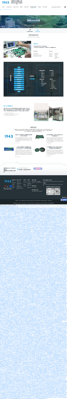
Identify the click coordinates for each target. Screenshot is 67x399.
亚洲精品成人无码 (59, 230)
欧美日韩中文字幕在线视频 (20, 248)
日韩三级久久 (47, 282)
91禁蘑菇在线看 (28, 226)
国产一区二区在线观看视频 (23, 216)
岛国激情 (11, 363)
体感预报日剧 (9, 253)
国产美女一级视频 (47, 270)
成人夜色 (40, 231)
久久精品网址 (52, 327)
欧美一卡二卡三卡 (38, 318)
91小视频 (43, 273)
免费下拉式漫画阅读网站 (42, 224)
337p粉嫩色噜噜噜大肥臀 (48, 293)
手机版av (47, 343)
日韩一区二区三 (45, 334)
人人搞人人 (23, 290)
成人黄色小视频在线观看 (13, 222)
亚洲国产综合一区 (8, 233)
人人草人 (64, 364)
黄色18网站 (33, 218)
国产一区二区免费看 (37, 219)
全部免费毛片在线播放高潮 (35, 286)
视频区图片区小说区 (14, 304)
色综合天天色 (21, 295)
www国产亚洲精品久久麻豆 (9, 252)
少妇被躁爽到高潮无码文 (15, 216)
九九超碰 (58, 305)
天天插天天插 (43, 333)
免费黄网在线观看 (54, 265)
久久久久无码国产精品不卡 (50, 338)
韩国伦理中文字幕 (54, 229)
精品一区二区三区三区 (60, 234)
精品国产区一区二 (37, 268)
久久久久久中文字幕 (62, 213)
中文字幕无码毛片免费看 (36, 358)
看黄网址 (45, 292)
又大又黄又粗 (2, 294)
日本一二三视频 (54, 301)
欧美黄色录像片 (42, 234)
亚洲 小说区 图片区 (43, 367)
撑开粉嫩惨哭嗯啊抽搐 (32, 299)
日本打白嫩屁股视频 (23, 221)
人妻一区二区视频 (40, 365)
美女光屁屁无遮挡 (17, 270)
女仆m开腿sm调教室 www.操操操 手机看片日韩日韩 (19, 300)
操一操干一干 (20, 363)
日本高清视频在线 (5, 261)
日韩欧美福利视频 (31, 252)
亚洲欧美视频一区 (44, 262)
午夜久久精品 (38, 356)
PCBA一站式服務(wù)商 (22, 200)
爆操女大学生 (34, 235)
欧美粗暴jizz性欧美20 (6, 225)
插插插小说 (21, 253)
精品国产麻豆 (30, 259)
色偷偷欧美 (34, 216)
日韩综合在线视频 (53, 373)
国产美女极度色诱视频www (21, 356)
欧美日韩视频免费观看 (9, 322)
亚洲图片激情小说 (52, 260)
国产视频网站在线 (57, 368)
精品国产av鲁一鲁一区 (49, 261)
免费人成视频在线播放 (30, 271)
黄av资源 (6, 230)
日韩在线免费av (11, 303)
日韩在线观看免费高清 (41, 389)
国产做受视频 (26, 317)
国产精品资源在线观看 (32, 290)
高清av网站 (65, 250)
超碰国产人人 (54, 392)
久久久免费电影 (19, 330)
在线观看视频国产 (14, 233)
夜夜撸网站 (62, 232)
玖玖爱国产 (20, 332)
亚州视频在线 (23, 257)
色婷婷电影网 (61, 227)
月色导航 (63, 308)
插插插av (20, 302)
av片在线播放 (61, 269)
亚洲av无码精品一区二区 (28, 217)
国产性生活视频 (46, 269)
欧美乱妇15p (12, 397)
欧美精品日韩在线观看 (26, 263)
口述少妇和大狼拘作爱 (33, 369)
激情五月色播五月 (62, 306)
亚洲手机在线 (30, 305)
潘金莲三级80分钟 (3, 288)
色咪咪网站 (14, 297)
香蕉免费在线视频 (45, 230)
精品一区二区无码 (56, 236)
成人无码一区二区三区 (3, 296)
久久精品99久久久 (40, 289)
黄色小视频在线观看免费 (32, 274)
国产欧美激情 (41, 269)
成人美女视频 (37, 267)
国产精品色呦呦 (31, 390)
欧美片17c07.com (31, 397)
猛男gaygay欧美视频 (36, 255)
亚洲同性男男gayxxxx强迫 (52, 256)
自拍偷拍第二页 (35, 251)
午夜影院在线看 (5, 267)
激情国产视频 (64, 392)
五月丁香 (23, 261)
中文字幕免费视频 (57, 285)
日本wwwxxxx (53, 320)
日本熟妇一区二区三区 (20, 217)
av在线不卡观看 (2, 234)
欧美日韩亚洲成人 (7, 375)
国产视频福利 (44, 231)
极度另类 (65, 253)
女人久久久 (38, 305)
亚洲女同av (50, 369)
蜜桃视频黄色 (57, 358)
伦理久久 (25, 267)
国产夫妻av (60, 362)
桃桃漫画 (26, 378)
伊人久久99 (63, 259)
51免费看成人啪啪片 (59, 339)
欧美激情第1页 (25, 239)
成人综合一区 (45, 353)
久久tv (17, 220)
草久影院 (64, 287)
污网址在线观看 (46, 249)
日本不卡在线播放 (48, 232)
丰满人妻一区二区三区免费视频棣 (56, 329)
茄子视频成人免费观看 (26, 351)
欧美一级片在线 (37, 238)
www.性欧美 (64, 262)
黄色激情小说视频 (14, 306)
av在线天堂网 (15, 236)
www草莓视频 (59, 299)
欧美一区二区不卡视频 (30, 222)
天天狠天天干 (7, 353)
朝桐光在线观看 (53, 218)
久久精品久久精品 (46, 255)
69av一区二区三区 (46, 233)
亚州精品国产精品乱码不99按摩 (7, 394)
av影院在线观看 (8, 320)
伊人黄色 (40, 390)
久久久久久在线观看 (49, 330)
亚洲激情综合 (5, 397)
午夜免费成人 (11, 353)
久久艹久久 (33, 253)
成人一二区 (10, 365)
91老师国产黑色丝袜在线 (39, 253)
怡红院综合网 (6, 367)
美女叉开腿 (52, 365)
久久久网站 (8, 326)
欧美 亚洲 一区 (2, 252)
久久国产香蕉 (50, 342)
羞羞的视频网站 (52, 303)
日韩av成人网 (59, 300)
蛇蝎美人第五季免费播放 (18, 237)
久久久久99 (28, 391)
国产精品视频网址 (10, 327)
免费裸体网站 (48, 252)
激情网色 (49, 320)
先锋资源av (6, 343)
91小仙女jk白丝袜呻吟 (22, 354)
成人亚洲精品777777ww (50, 397)
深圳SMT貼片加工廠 (40, 200)
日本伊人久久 (36, 271)
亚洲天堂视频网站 (62, 248)
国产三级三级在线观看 (42, 271)
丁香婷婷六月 (48, 327)
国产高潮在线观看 (11, 290)
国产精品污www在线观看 (60, 387)
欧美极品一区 (39, 220)
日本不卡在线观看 (20, 239)
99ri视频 (38, 296)
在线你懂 (39, 273)
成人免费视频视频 (63, 298)
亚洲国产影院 (43, 268)
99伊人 (36, 353)
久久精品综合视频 (54, 291)
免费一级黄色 (8, 259)
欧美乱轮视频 (28, 223)
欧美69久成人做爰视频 (4, 229)
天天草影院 (38, 213)
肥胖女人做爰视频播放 (42, 303)
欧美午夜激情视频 (4, 235)
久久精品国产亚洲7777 (22, 226)
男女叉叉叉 (48, 299)
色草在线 (16, 261)
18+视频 (15, 371)
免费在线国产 (29, 377)
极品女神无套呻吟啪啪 (30, 221)
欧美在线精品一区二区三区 (62, 252)
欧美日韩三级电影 (46, 253)
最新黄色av (34, 228)
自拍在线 (31, 331)
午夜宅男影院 (19, 319)
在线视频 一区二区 (10, 296)
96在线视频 (36, 302)
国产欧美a (27, 269)
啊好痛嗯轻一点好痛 (37, 263)
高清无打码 (20, 289)
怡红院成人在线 (27, 294)
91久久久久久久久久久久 (32, 304)
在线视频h (22, 299)
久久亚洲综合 (53, 239)
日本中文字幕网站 (13, 224)
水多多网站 (50, 301)
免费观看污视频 (53, 387)
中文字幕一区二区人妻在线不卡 (61, 386)
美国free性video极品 (27, 234)
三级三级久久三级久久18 (36, 226)
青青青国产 (9, 230)
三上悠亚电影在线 (9, 214)
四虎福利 (65, 387)
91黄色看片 (20, 358)
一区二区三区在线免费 (39, 322)
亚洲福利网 (12, 231)
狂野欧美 (12, 340)
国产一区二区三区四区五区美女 (29, 327)
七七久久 (6, 358)
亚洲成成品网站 (10, 286)
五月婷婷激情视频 (31, 378)
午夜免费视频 (13, 259)
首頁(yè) (25, 25)
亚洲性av (64, 327)
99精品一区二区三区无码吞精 (39, 229)
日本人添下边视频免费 (34, 266)
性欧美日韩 (34, 377)
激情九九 (38, 336)
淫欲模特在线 (26, 213)
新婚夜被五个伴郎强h (8, 302)
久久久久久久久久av (41, 239)
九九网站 (6, 305)
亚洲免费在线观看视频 (35, 355)
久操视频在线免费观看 (40, 249)
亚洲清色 (29, 367)
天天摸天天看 (41, 222)
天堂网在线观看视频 (9, 369)
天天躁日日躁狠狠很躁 (44, 290)
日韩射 (2, 392)
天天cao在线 (22, 215)
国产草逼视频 (15, 227)
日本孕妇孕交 (44, 220)
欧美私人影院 (30, 216)
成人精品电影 (43, 287)
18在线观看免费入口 (18, 397)
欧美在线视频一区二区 (11, 258)
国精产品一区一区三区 (20, 213)
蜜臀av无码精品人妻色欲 (17, 296)
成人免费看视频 (54, 259)
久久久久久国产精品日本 (27, 365)
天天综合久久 (26, 299)
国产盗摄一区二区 (58, 270)
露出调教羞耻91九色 (31, 238)
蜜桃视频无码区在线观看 (40, 270)
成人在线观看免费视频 (55, 354)
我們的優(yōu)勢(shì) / (32, 25)
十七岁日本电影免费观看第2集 (17, 273)
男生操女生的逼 (45, 301)
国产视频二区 (64, 231)
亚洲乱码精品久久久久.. (40, 328)
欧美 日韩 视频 (40, 223)
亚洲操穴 (36, 306)
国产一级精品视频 (53, 366)
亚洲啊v (4, 320)
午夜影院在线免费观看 (49, 352)
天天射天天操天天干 (18, 232)
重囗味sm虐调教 (33, 283)
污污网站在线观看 (21, 327)
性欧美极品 (63, 365)
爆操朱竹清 (21, 318)
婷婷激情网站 (17, 223)
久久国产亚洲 (11, 265)
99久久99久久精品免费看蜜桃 (13, 358)
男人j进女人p (34, 359)
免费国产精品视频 (24, 255)
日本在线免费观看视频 (56, 226)
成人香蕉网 (6, 373)
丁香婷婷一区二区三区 (61, 378)
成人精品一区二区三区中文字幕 (49, 357)
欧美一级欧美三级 (54, 263)
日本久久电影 (21, 230)
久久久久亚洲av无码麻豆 (19, 267)
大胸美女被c (2, 297)
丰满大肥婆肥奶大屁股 (49, 272)
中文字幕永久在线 (34, 365)
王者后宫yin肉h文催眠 (16, 229)
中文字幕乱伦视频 (37, 256)
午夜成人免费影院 (32, 261)
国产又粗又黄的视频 (31, 302)
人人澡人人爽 (51, 378)
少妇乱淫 (3, 351)
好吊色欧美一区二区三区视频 (21, 218)
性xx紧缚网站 (27, 220)
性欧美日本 (61, 366)
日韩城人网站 (24, 264)
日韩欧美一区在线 (44, 360)
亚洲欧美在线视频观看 (59, 284)
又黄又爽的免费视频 (50, 360)
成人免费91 (51, 223)
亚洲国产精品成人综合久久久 (54, 306)
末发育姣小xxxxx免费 (16, 287)
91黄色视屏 (2, 301)
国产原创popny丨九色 (38, 366)
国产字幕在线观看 (59, 297)
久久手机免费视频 (36, 265)
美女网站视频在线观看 (29, 265)
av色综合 (9, 368)
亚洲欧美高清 (51, 390)
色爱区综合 (47, 306)
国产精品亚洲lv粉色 (26, 256)
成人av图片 (57, 394)
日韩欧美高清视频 (25, 367)
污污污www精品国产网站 (14, 332)
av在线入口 (6, 286)
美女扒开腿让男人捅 (8, 299)
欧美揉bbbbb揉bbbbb (57, 319)
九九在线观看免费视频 (12, 257)
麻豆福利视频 (60, 214)
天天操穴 (18, 215)
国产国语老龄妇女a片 (55, 248)
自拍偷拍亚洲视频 (33, 257)
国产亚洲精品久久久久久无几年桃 (5, 224)
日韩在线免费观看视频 (28, 235)
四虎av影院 (17, 284)
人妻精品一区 (59, 294)
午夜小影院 (62, 353)
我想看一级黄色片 (61, 272)
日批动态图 (58, 290)
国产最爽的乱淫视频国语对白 (7, 249)
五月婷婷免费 (45, 222)
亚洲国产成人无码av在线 (38, 298)
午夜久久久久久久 (36, 237)
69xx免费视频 (32, 256)
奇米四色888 (64, 251)
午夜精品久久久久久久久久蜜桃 (47, 250)
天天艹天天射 (15, 215)
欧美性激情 (19, 362)
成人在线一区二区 (20, 301)
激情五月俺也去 (8, 232)
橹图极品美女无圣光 (53, 297)
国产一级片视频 (62, 225)
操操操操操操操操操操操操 (26, 340)
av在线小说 (17, 391)
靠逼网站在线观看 (28, 356)
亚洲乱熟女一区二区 (21, 251)
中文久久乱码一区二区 (43, 256)
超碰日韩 (4, 262)
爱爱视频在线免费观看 (57, 356)
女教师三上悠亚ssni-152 (28, 328)
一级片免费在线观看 (9, 366)
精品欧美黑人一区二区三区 (15, 253)
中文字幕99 (49, 265)
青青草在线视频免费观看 (29, 251)
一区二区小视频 (59, 308)
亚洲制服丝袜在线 (38, 247)
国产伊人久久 (64, 247)
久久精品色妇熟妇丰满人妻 (13, 330)
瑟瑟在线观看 (12, 326)
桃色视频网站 (35, 217)
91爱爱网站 (39, 330)
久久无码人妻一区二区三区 (47, 213)
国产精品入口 (31, 317)
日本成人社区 (32, 215)
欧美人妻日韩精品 (63, 293)
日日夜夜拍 (15, 317)
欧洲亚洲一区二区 (3, 269)
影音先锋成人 (59, 263)
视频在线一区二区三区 (42, 306)
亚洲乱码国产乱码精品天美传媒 (31, 264)
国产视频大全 (34, 259)
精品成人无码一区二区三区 (39, 248)
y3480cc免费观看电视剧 (16, 323)
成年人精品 (3, 333)
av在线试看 (61, 354)
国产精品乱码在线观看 (29, 324)
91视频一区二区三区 (12, 268)
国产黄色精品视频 (43, 339)
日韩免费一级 (63, 374)
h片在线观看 (10, 323)
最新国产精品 (60, 228)
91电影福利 (57, 328)
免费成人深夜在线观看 (32, 254)
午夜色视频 (16, 301)
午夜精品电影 (42, 296)
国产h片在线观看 (63, 238)
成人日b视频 (50, 289)
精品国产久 (61, 257)
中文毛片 (41, 219)
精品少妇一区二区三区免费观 (35, 339)
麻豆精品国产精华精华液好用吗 (14, 367)
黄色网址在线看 (20, 398)
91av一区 (18, 263)
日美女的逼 (52, 214)
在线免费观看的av (55, 321)
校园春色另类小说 (31, 288)
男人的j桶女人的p (42, 342)
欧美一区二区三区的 (49, 226)
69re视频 (61, 337)
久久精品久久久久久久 (31, 287)
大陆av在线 (23, 294)
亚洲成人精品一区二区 (22, 223)
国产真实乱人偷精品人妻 (17, 283)
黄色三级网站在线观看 (57, 365)
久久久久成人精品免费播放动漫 (19, 329)
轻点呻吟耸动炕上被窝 (17, 250)
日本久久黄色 (13, 255)
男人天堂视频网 (55, 289)
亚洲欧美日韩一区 (9, 282)
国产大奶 (41, 226)
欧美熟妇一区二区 (5, 270)
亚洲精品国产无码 (23, 228)
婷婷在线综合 (64, 352)
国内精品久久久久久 (56, 254)
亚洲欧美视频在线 (32, 250)
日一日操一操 (60, 301)
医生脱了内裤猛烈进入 (28, 262)
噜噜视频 (21, 263)
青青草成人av (50, 248)
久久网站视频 (64, 361)
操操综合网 (46, 248)
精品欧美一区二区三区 (25, 250)
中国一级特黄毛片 (14, 238)
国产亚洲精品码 (52, 258)
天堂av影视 (47, 274)
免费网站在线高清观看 (48, 254)
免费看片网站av (13, 357)
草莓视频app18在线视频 (38, 393)
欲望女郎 (58, 220)
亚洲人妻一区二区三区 (8, 273)
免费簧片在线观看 (3, 362)
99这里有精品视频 (25, 238)
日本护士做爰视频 (31, 363)
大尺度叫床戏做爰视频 (61, 215)
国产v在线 (33, 322)
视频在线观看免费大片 (34, 386)
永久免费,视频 (43, 295)
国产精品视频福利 (22, 272)
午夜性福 (21, 365)
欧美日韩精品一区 (4, 223)
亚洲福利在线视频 (28, 376)
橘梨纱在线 (65, 268)
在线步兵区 (37, 354)
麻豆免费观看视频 (39, 230)
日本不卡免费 (33, 272)
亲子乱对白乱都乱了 (46, 260)
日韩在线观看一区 (53, 219)
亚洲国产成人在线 (22, 335)
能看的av (21, 258)
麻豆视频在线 (56, 264)
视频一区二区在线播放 (60, 229)
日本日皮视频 (51, 361)
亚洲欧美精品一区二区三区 (39, 292)
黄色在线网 (64, 254)
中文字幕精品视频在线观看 (31, 320)
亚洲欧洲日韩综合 (40, 236)
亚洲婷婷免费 (27, 368)
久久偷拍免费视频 (37, 327)
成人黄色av (51, 221)
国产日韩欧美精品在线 (38, 250)
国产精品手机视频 (28, 387)
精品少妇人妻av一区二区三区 (26, 286)
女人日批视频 (60, 221)
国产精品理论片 (45, 236)
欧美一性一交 (59, 233)
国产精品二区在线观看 (29, 289)
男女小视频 (11, 234)
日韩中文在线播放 (48, 268)
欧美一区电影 (50, 321)
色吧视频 (13, 267)
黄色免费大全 (8, 247)
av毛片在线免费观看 (52, 304)
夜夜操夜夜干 (19, 238)
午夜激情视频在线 (52, 328)
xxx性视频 (46, 342)
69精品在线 (23, 324)
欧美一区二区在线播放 (55, 325)
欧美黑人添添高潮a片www (55, 332)
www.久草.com (38, 274)
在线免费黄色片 (60, 292)
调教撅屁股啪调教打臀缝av (27, 229)
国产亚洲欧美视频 (60, 266)
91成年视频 (6, 323)
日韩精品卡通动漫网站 (29, 219)
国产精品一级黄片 (53, 299)
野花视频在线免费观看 (34, 340)
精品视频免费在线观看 (5, 303)
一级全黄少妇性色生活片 (8, 215)
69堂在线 (49, 324)
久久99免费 (28, 282)
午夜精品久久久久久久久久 (33, 334)
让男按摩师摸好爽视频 (33, 220)
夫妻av (66, 229)
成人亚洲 (8, 329)
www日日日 (12, 237)
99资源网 (17, 357)
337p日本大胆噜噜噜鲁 (8, 294)
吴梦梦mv (62, 216)
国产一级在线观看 (8, 262)
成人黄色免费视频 (40, 221)
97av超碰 (6, 319)
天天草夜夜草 (2, 230)
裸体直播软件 (23, 360)
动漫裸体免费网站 (13, 291)
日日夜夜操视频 (46, 288)
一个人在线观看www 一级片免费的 (49, 238)
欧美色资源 (57, 213)
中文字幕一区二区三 (53, 318)
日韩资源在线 (25, 249)
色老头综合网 (61, 325)
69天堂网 (41, 255)
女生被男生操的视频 (9, 328)
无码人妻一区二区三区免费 (57, 231)
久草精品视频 (37, 367)
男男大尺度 (24, 357)
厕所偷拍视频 (25, 288)
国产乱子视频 (22, 334)
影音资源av (32, 263)
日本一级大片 (54, 262)
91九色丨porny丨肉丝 (8, 213)
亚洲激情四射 (59, 267)
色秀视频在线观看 (13, 266)
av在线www (4, 226)
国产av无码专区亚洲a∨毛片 (21, 266)
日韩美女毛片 (48, 291)
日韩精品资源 (14, 325)
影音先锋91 (62, 305)
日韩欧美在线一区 (19, 271)
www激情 (53, 213)
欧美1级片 (44, 300)
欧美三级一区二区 (60, 371)
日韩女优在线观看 (25, 352)
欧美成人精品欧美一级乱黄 (8, 297)
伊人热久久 (58, 298)
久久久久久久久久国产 (59, 250)
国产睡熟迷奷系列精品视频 (55, 257)
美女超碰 (35, 230)
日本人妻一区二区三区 (59, 258)
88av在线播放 (16, 335)
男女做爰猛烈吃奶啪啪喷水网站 (60, 370)
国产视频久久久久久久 (46, 373)
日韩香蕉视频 (10, 218)
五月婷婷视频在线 (46, 283)
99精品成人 (21, 337)
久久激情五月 (40, 376)
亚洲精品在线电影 (11, 270)
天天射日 (14, 366)
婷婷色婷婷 (19, 264)
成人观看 (11, 317)
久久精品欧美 (47, 273)
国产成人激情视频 (7, 228)
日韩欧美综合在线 (58, 367)
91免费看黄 (31, 323)
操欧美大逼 (50, 266)
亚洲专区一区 (20, 307)
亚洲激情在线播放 (32, 247)
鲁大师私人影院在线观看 (7, 341)
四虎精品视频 (28, 224)
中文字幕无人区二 (3, 236)
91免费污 (35, 338)
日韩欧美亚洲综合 (13, 228)
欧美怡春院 (21, 287)
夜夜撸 (4, 247)
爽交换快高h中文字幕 (38, 364)
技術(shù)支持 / (40, 25)
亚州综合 (23, 289)
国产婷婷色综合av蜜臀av (34, 370)
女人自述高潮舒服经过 (25, 293)
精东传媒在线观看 (24, 222)
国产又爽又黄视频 (32, 293)
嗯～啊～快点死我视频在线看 (26, 333)
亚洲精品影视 (4, 259)
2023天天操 (61, 327)
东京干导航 (16, 247)
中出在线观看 (14, 378)
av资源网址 (20, 339)
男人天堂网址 (29, 359)
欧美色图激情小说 (15, 298)
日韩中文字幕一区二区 (13, 239)
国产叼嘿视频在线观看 (19, 305)
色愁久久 (27, 306)
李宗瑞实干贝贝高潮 (55, 307)
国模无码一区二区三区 (50, 368)
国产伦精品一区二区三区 (16, 214)
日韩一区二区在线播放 (30, 300)
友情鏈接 (16, 200)
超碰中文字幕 (51, 282)
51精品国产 (43, 247)
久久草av (44, 226)
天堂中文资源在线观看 (15, 354)
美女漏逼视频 (64, 256)
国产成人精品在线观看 (46, 216)
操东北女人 (38, 283)
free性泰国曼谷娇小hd (14, 264)
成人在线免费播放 (42, 396)
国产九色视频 (14, 262)
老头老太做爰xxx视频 (24, 320)
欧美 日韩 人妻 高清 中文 (31, 364)
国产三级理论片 (46, 317)
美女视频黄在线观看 (39, 297)
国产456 (35, 221)
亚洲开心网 (32, 260)
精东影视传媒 (47, 214)
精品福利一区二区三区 (49, 355)
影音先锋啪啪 (41, 317)
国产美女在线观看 (7, 340)
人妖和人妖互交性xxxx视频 (53, 249)
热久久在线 (14, 324)
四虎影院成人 (52, 336)
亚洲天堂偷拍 (45, 320)
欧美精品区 (3, 356)
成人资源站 (56, 362)
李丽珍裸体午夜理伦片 (49, 224)
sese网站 (19, 360)
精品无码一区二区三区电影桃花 (34, 396)
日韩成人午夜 (30, 355)
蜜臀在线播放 (37, 335)
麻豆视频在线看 (55, 288)
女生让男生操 (51, 319)
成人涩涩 (12, 335)
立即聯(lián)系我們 (38, 168)
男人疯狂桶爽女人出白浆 (39, 233)
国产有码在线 (9, 235)
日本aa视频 (27, 369)
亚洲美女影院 (48, 235)
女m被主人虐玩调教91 (7, 272)
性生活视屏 (44, 392)
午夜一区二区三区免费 (40, 217)
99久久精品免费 (23, 214)
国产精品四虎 (14, 235)
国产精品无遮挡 (59, 262)
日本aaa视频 (31, 291)
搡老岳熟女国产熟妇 (10, 301)
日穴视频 (54, 293)
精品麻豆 (23, 285)
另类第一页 (14, 218)
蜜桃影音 (4, 293)
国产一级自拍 (16, 251)
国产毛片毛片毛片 (42, 258)
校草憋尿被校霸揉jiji (42, 237)
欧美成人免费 (25, 258)
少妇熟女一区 (34, 328)
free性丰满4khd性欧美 (41, 252)
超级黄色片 (13, 232)
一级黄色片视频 (40, 368)
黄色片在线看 (4, 342)
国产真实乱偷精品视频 (32, 270)
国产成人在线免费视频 (27, 230)
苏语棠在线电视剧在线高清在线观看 (23, 233)
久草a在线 (41, 283)
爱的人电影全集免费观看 (35, 258)
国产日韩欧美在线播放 (9, 236)
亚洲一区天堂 (26, 329)
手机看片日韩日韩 (29, 214)
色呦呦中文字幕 (47, 396)
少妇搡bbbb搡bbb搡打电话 (52, 290)
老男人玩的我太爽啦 (55, 269)
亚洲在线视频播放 (11, 355)
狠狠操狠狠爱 (55, 223)
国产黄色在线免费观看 (17, 359)
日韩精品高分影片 (38, 287)
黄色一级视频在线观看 (45, 297)
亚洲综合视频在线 (60, 331)
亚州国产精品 (42, 293)
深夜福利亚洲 (61, 389)
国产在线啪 (62, 333)
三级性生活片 (47, 386)
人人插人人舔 (46, 324)
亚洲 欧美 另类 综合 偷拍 (52, 267)
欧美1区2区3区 (58, 271)
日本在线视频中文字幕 (33, 284)
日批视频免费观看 (7, 217)
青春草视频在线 (48, 263)
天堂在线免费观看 (52, 283)
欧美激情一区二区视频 (27, 388)
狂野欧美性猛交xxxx (37, 341)
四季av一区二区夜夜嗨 (61, 265)
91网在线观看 (38, 282)
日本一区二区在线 (28, 218)
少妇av (30, 273)
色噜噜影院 (7, 254)
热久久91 (43, 235)
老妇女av (46, 321)
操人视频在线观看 (51, 322)
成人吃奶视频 (49, 220)
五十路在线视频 (46, 304)
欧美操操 (4, 237)
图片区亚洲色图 (34, 321)
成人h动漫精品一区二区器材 (4, 222)
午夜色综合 (11, 377)
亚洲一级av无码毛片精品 (24, 252)
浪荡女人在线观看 (24, 359)
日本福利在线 (57, 327)
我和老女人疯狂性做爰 (27, 295)
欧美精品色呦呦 (24, 303)
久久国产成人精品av (25, 319)
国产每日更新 (27, 257)
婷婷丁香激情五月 (30, 372)
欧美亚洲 (60, 254)
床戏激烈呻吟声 (17, 342)
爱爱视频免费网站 (15, 398)
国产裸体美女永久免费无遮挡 (30, 297)
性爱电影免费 (63, 319)
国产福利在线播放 (52, 358)
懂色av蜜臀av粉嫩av (25, 273)
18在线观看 (19, 222)
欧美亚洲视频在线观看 (34, 330)
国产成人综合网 (24, 302)
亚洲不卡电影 (7, 388)
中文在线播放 (44, 340)
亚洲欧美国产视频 (3, 263)
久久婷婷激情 (43, 326)
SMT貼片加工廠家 (34, 200)
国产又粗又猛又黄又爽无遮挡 (55, 232)
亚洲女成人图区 (9, 307)
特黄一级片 (54, 271)
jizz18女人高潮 (4, 321)
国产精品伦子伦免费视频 (17, 286)
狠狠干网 (37, 394)
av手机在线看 (34, 236)
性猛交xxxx (36, 224)
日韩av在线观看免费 (13, 271)
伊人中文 (13, 341)
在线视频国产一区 (7, 308)
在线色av (4, 250)
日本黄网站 (51, 286)
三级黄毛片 (23, 260)
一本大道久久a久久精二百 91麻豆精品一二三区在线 (8, 248)
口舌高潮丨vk (64, 263)
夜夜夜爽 (5, 219)
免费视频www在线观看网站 (7, 216)
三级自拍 (44, 343)
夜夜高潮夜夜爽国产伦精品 (55, 225)
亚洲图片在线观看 (24, 296)
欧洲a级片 (1, 274)
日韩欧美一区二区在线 (15, 302)
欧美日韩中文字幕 (57, 357)
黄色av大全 (33, 356)
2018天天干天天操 (25, 389)
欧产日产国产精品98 (53, 372)
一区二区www (33, 332)
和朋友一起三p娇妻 (39, 228)
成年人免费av (64, 300)
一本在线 (24, 306)
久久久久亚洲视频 (36, 342)
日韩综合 (36, 368)
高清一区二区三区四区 (34, 273)
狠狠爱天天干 (9, 219)
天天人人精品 (64, 221)
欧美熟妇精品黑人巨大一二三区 (30, 335)
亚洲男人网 (62, 290)
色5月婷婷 (42, 282)
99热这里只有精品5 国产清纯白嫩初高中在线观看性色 (53, 247)
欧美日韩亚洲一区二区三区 (62, 223)
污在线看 (15, 231)
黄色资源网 (22, 386)
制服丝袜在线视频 (43, 257)
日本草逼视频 (8, 220)
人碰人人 (48, 318)
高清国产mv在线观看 (8, 395)
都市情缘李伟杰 (10, 227)
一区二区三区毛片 (55, 215)
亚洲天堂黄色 (34, 214)
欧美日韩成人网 (18, 255)
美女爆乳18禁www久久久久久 (58, 261)
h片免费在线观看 (18, 331)
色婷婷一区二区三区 (59, 376)
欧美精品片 (6, 221)
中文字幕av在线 (49, 392)
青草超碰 (5, 301)
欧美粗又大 (13, 219)
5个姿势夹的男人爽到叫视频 (36, 232)
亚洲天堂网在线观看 (25, 232)
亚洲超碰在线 (39, 284)
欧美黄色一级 (4, 359)
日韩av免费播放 (56, 390)
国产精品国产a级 (47, 239)
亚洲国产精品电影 (49, 215)
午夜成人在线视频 (29, 228)
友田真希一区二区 (3, 328)
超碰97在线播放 (57, 238)
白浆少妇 (38, 329)
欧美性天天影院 (41, 266)
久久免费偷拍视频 (30, 337)
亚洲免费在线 (18, 259)
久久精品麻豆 (49, 307)
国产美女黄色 (47, 374)
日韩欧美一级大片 (53, 235)
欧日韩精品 (62, 355)
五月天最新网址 (13, 260)
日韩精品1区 (43, 274)
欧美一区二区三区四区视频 (41, 259)
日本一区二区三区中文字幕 (58, 237)
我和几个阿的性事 (28, 266)
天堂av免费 (12, 293)
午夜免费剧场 (5, 274)
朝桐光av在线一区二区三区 (25, 331)
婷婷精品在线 (38, 290)
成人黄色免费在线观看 (9, 283)
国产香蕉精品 (44, 397)
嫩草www (21, 229)
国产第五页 (40, 373)
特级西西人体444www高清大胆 (18, 288)
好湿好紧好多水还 (52, 255)
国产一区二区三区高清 (49, 287)
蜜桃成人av (28, 354)
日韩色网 (60, 352)
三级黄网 (50, 269)
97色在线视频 (27, 215)
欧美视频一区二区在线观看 (21, 231)
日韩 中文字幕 (64, 294)
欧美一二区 (3, 363)
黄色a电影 (32, 224)
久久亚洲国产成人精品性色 (4, 257)
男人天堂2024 (63, 271)
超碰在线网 (52, 237)
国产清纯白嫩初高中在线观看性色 (55, 216)
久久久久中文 (58, 293)
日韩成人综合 (50, 236)
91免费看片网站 (5, 218)
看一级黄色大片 (60, 268)
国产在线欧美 (12, 247)
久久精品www (10, 287)
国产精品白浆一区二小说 (34, 294)
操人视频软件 (43, 232)
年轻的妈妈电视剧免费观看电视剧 (27, 237)
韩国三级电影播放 (61, 307)
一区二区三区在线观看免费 (4, 330)
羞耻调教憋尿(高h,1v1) (13, 217)
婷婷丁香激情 (63, 395)
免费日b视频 (42, 238)
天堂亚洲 (8, 239)
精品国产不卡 (36, 222)
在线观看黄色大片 (41, 288)
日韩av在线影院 (24, 307)
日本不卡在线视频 (20, 371)
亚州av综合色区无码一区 (15, 295)
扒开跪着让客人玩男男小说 (54, 296)
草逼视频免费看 (49, 353)
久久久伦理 (25, 337)
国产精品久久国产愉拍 (39, 343)
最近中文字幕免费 (59, 256)
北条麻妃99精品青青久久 (10, 342)
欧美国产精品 (13, 220)
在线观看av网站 (7, 231)
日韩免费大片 (33, 295)
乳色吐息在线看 (38, 295)
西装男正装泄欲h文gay (57, 286)
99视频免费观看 (15, 265)
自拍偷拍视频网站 (42, 254)
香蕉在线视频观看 (15, 256)
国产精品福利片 (53, 270)
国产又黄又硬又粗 (21, 388)
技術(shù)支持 (50, 200)
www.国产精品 (48, 333)
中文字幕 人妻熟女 (33, 282)
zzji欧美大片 (32, 341)
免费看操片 (34, 352)
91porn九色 (28, 341)
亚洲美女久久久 (39, 235)
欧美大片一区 (11, 374)
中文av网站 (41, 291)
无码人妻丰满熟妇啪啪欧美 (23, 292)
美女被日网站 (2, 353)
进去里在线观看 (27, 283)
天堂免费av (23, 392)
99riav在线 (30, 352)
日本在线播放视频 (7, 264)
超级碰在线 (18, 224)
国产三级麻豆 (9, 324)
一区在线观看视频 (47, 217)
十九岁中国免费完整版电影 (32, 249)
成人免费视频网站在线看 (38, 285)
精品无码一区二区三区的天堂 (21, 297)
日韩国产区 (7, 234)
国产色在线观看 (12, 331)
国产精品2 (22, 328)
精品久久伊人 (44, 330)
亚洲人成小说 (28, 260)
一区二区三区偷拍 (16, 292)
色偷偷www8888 (11, 221)
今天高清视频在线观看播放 (27, 321)
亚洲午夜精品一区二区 (6, 284)
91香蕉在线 (52, 264)
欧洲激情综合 (8, 300)
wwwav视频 (4, 338)
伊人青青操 (9, 238)
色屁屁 (37, 272)
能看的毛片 (55, 224)
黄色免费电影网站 (13, 263)
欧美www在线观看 (4, 324)
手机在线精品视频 (39, 388)
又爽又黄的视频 (45, 377)
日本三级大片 (45, 354)
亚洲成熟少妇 (48, 257)
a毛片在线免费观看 (8, 325)
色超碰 (12, 368)
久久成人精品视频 (5, 287)
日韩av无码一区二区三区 (56, 353)
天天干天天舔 (10, 267)
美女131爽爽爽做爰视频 (42, 215)
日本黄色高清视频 (43, 261)
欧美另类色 (51, 288)
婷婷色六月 (18, 221)
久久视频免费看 (3, 360)
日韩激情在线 (38, 257)
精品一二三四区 (63, 233)
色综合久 (4, 326)
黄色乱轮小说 (56, 214)
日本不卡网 (7, 391)
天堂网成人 (7, 363)
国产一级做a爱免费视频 (59, 335)
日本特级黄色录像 (36, 231)
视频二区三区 (5, 368)
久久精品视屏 (48, 308)
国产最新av (12, 359)
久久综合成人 (16, 353)
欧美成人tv (5, 352)
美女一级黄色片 (57, 333)
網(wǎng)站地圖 (45, 200)
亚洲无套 (39, 302)
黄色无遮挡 (10, 229)
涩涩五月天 (35, 305)
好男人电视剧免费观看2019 (54, 228)
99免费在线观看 (2, 254)
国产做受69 (45, 362)
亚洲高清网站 (61, 253)
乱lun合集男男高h (59, 392)
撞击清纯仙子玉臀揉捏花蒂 (20, 262)
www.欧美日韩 (10, 376)
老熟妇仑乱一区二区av (6, 260)
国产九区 (57, 323)
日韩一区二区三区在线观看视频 (38, 398)
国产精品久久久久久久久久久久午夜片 (11, 333)
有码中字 (41, 213)
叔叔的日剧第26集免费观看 (59, 255)
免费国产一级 (30, 239)
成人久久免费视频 (20, 249)
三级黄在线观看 (32, 368)
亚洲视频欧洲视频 (43, 336)
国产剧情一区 (29, 303)
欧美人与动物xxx (38, 225)
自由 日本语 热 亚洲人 (59, 304)
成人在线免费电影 (36, 323)
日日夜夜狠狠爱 (7, 317)
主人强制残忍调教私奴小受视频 (18, 321)
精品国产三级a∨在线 (41, 374)
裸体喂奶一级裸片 (61, 334)
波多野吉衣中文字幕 (21, 227)
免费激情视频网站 (30, 255)
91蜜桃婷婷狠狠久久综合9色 (11, 372)
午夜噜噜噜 (61, 287)
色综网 (15, 221)
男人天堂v (19, 290)
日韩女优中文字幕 (32, 233)
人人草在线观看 (61, 264)
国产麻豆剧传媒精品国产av (41, 214)
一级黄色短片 (55, 221)
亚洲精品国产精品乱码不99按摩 (61, 235)
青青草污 (20, 367)
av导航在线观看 (55, 352)
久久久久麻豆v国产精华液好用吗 (47, 364)
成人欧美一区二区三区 (11, 274)
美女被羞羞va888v (52, 323)
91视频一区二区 (56, 253)
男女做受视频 (24, 225)
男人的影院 (48, 303)
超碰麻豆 (9, 306)
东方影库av (4, 390)
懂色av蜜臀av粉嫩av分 (32, 213)
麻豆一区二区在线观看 (15, 226)
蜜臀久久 (41, 358)
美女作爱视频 (40, 319)
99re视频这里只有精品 (25, 291)
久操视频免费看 (33, 351)
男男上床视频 (17, 258)
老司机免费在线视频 (11, 261)
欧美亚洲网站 (19, 392)
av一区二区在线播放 (59, 218)
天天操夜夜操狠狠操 (19, 285)
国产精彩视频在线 (44, 318)
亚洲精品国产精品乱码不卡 (56, 391)
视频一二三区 (56, 282)
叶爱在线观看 (2, 295)
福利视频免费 (8, 263)
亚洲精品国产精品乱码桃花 (26, 332)
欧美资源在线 (54, 363)
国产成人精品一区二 (10, 334)
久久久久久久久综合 (60, 224)
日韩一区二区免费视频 (15, 352)
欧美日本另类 (4, 220)
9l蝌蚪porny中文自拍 (52, 386)
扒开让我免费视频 (34, 333)
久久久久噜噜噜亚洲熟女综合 (33, 319)
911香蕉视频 (13, 351)
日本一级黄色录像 (5, 265)
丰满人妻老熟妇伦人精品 (23, 374)
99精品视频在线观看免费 (51, 393)
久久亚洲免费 (55, 364)
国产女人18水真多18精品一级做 (45, 335)
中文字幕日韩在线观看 (46, 219)
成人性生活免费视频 (6, 337)
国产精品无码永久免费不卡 (38, 260)
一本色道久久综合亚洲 (58, 251)
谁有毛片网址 (16, 289)
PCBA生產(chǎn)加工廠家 (28, 200)
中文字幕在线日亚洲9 (24, 338)
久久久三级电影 (25, 305)
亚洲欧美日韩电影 (6, 268)
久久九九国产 (57, 239)
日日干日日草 (46, 328)
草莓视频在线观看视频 (9, 288)
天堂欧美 (2, 286)
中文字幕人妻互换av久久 (30, 267)
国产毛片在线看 (21, 364)
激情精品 (18, 228)
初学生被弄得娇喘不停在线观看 (38, 227)
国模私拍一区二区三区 (18, 293)
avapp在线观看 (43, 263)
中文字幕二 (64, 237)
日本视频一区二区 (20, 375)
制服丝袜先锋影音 (56, 287)
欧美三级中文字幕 (37, 326)
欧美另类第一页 (49, 262)
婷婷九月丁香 (42, 357)
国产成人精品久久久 (18, 225)
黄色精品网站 (40, 370)
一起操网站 (29, 258)
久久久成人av (15, 249)
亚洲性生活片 (34, 336)
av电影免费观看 (23, 224)
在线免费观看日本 (46, 223)
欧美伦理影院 (25, 271)
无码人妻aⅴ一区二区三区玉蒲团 (53, 222)
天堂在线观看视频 (50, 231)
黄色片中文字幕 (39, 391)
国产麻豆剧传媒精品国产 (16, 395)
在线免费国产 (48, 237)
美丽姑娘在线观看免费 (34, 223)
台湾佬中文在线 (5, 258)
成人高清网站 (52, 343)
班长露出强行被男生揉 (16, 234)
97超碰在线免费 (54, 266)
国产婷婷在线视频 (48, 389)
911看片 (33, 229)
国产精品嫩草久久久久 (29, 231)
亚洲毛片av (22, 234)
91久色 (32, 230)
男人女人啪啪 (2, 302)
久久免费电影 (14, 213)
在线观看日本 (34, 394)
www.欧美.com (9, 226)
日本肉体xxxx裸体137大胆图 (30, 225)
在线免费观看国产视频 (32, 269)
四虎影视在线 (41, 267)
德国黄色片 (23, 283)
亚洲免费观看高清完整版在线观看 (5, 364)
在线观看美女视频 (46, 221)
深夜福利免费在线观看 (53, 252)
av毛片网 (18, 320)
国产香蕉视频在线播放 (52, 284)
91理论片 (37, 254)
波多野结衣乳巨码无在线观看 (55, 217)
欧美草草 (30, 232)
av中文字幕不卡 (59, 219)
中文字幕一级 (25, 371)
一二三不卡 (51, 374)
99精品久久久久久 (52, 274)
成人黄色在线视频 (55, 359)
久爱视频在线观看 (64, 295)
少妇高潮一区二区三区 (21, 220)
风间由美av (39, 262)
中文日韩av (47, 366)
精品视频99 (36, 215)
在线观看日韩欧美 (54, 220)
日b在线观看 (18, 235)
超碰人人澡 (16, 370)
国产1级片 (16, 290)
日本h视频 (22, 395)
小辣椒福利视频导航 (48, 234)
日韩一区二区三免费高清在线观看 (11, 393)
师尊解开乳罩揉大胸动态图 (28, 395)
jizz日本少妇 (44, 366)
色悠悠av (37, 303)
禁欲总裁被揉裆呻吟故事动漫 (29, 268)
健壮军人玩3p (19, 294)
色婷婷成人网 (46, 267)
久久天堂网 (1, 341)
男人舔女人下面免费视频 (52, 230)
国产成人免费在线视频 (3, 238)
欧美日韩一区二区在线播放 (35, 234)
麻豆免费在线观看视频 (45, 228)
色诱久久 (38, 216)
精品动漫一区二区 (28, 272)
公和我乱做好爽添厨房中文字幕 (46, 225)
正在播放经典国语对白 (11, 305)
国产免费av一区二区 (45, 298)
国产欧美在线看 (55, 227)
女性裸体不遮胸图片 (38, 332)
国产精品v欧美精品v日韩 (47, 218)
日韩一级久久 (47, 296)
